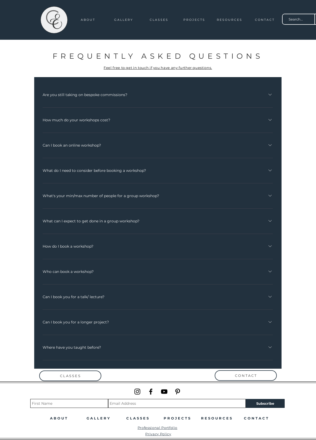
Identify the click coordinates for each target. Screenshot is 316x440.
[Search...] (296, 19)
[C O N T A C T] (246, 375)
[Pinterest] (178, 392)
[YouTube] (164, 392)
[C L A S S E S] (70, 376)
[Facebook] (151, 392)
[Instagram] (137, 392)
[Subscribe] (265, 403)
